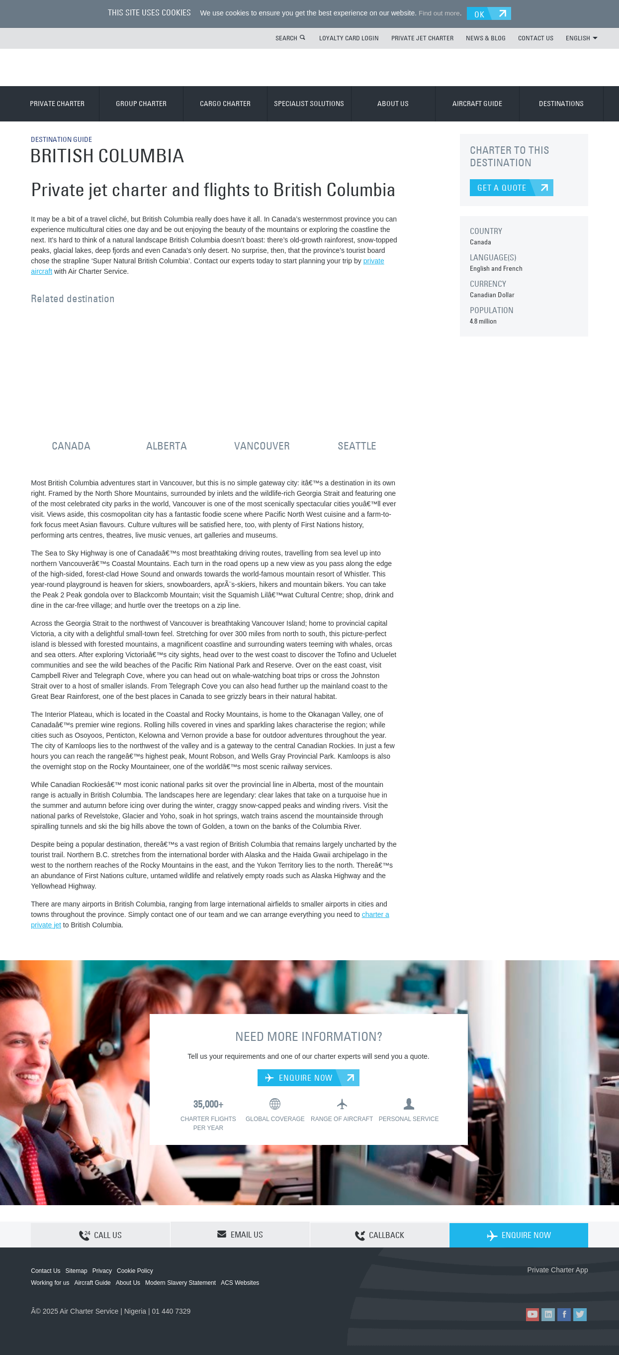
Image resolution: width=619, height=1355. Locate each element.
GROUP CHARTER (141, 103)
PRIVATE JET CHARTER (422, 37)
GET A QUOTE (502, 187)
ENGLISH (582, 37)
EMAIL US (240, 1234)
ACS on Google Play (567, 1285)
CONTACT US (535, 37)
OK (482, 13)
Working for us (50, 1282)
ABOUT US (393, 103)
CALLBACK (379, 1234)
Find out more (437, 13)
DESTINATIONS (561, 103)
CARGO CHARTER (225, 103)
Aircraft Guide (92, 1282)
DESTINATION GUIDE (65, 138)
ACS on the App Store (522, 1285)
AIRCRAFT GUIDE (477, 103)
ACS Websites (240, 1282)
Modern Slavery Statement (180, 1282)
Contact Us (45, 1270)
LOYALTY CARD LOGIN (349, 37)
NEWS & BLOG (486, 37)
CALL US (100, 1234)
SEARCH (286, 37)
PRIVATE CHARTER (57, 103)
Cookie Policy (135, 1270)
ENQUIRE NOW (299, 1077)
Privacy (102, 1270)
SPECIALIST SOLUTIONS (309, 103)
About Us (128, 1282)
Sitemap (77, 1270)
